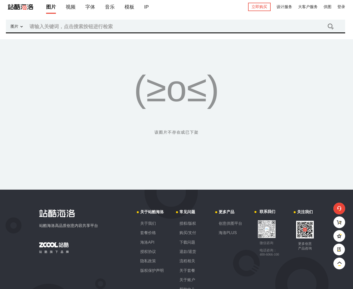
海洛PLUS (228, 233)
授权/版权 (187, 223)
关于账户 (187, 280)
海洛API (147, 242)
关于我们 (148, 223)
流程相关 (187, 261)
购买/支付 (187, 233)
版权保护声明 (152, 270)
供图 (327, 7)
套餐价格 (148, 233)
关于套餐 (187, 270)
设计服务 (284, 7)
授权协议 (148, 252)
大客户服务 (308, 7)
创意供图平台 (230, 223)
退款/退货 (187, 252)
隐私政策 (148, 261)
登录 (341, 7)
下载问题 (187, 242)
